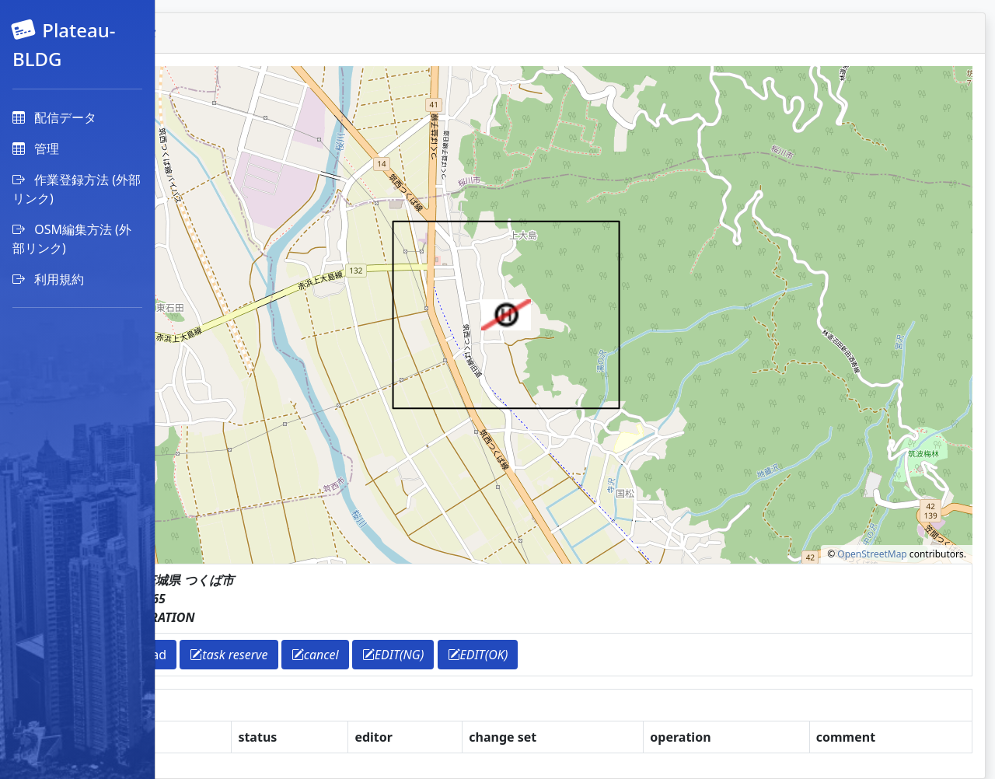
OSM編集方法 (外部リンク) (71, 239)
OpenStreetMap (871, 554)
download (284, 654)
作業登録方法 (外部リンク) (76, 189)
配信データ (54, 117)
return (213, 654)
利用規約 (48, 279)
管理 (35, 148)
